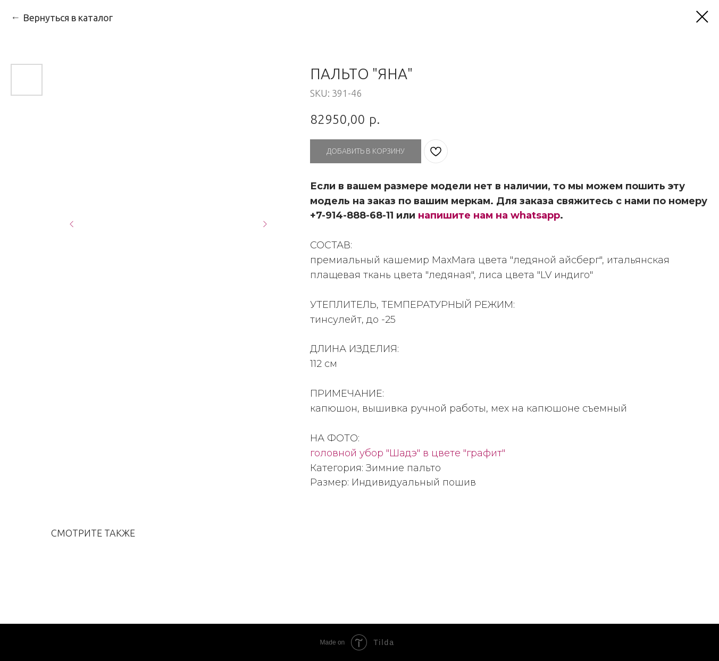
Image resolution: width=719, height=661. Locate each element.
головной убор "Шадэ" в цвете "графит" (407, 453)
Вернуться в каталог (68, 17)
